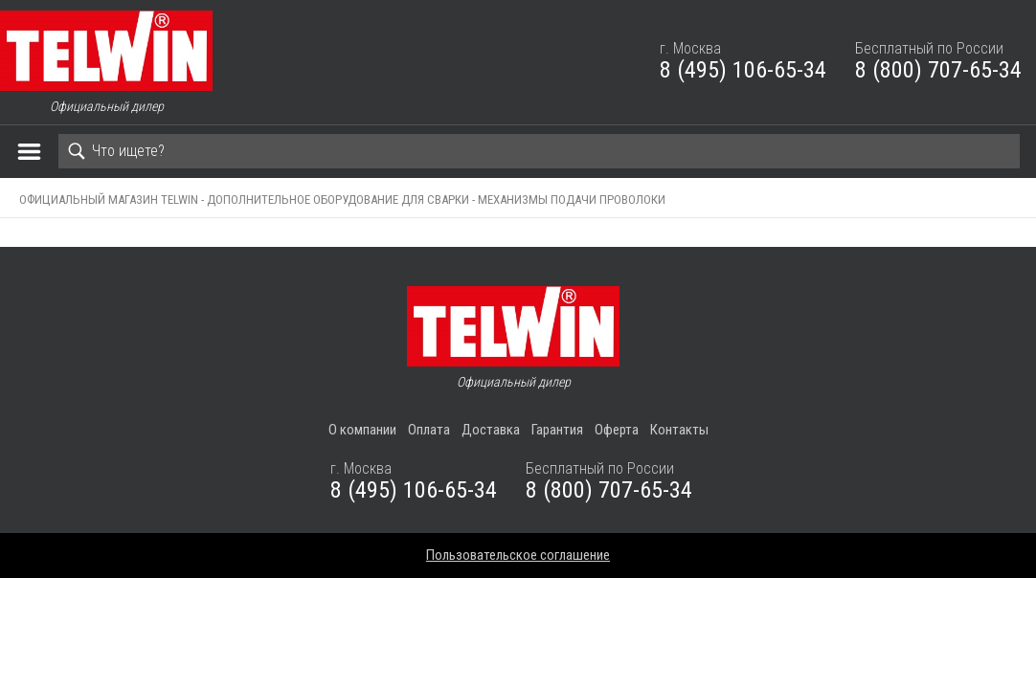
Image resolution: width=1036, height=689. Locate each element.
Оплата (429, 429)
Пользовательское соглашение (518, 555)
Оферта (617, 429)
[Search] (539, 151)
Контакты (679, 429)
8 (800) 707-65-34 (938, 69)
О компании (362, 429)
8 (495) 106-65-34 (743, 69)
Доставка (491, 429)
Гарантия (557, 429)
